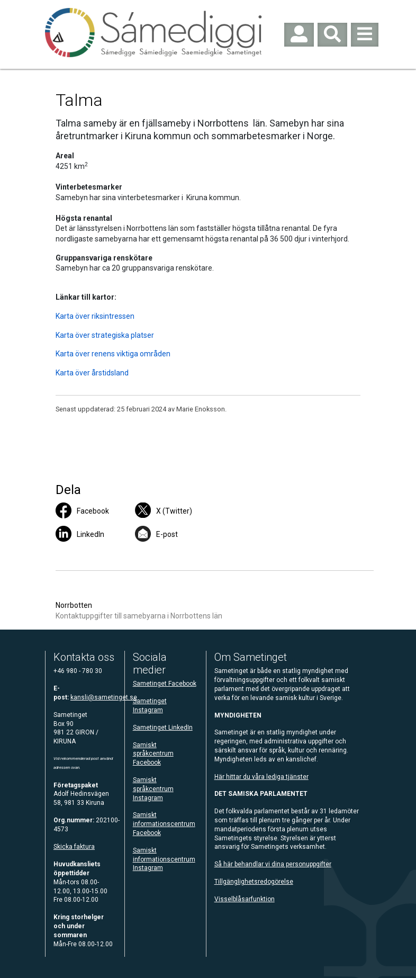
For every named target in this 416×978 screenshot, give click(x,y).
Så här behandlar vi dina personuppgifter (272, 864)
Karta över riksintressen (95, 316)
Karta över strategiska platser (105, 335)
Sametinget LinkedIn (163, 727)
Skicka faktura (74, 846)
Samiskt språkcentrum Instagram (153, 789)
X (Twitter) (174, 511)
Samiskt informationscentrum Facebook (164, 824)
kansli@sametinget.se (103, 697)
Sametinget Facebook (164, 683)
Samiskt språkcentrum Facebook (153, 754)
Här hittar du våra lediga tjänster (261, 776)
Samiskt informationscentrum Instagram (164, 859)
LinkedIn (90, 534)
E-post (167, 534)
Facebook (93, 511)
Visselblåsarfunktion (244, 899)
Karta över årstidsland (92, 373)
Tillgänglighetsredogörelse (253, 881)
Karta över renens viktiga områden (113, 353)
